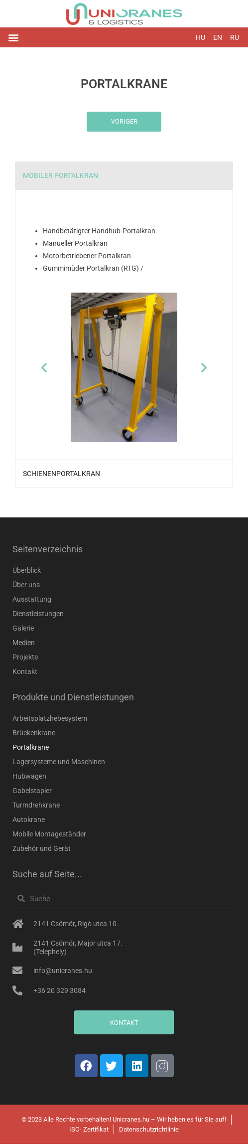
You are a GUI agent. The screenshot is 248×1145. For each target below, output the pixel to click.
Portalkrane (30, 748)
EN (217, 37)
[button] (13, 37)
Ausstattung (31, 600)
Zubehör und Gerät (41, 849)
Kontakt (24, 672)
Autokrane (28, 820)
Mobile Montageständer (49, 834)
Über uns (26, 585)
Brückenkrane (33, 733)
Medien (23, 643)
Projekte (25, 657)
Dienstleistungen (38, 614)
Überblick (26, 571)
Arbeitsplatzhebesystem (49, 719)
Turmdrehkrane (36, 806)
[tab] (124, 176)
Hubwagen (29, 777)
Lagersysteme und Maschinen (58, 762)
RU (234, 37)
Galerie (23, 629)
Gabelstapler (32, 791)
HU (200, 37)
